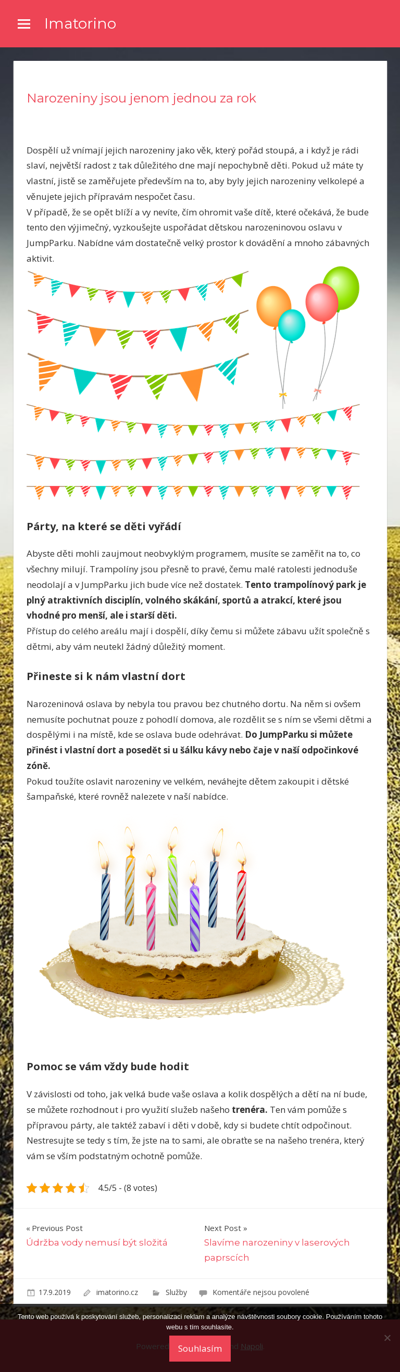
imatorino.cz (118, 1292)
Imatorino (80, 23)
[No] (387, 1337)
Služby (176, 1292)
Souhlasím (200, 1348)
